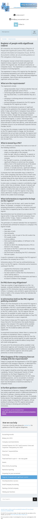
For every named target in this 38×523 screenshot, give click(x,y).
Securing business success (10, 481)
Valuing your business (8, 492)
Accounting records (8, 434)
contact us (27, 425)
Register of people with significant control (15, 477)
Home (2, 509)
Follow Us (19, 24)
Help (32, 509)
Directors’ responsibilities (10, 451)
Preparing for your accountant (11, 473)
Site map (12, 509)
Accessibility (17, 509)
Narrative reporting (8, 469)
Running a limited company (10, 488)
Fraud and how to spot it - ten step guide (14, 458)
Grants (4, 462)
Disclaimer (23, 509)
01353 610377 (19, 15)
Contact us (6, 509)
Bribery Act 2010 (7, 438)
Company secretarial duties (10, 442)
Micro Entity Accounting (9, 466)
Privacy (28, 509)
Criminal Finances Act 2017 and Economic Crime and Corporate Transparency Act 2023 (18, 446)
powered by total (7, 510)
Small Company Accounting (10, 484)
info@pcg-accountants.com (19, 19)
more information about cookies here (19, 514)
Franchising (5, 455)
